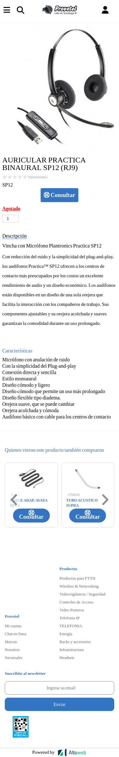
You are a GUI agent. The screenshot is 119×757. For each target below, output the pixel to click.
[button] (105, 10)
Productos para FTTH (78, 578)
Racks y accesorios (75, 641)
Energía (66, 633)
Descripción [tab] (14, 236)
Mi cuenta (13, 625)
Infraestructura (72, 649)
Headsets (67, 657)
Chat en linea (15, 633)
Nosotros (12, 649)
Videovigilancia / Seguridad (83, 593)
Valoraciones (37, 177)
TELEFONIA (71, 625)
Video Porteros (72, 609)
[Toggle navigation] (20, 9)
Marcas (11, 641)
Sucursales (14, 657)
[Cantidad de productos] (10, 218)
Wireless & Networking (79, 586)
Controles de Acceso (77, 601)
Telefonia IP (70, 617)
